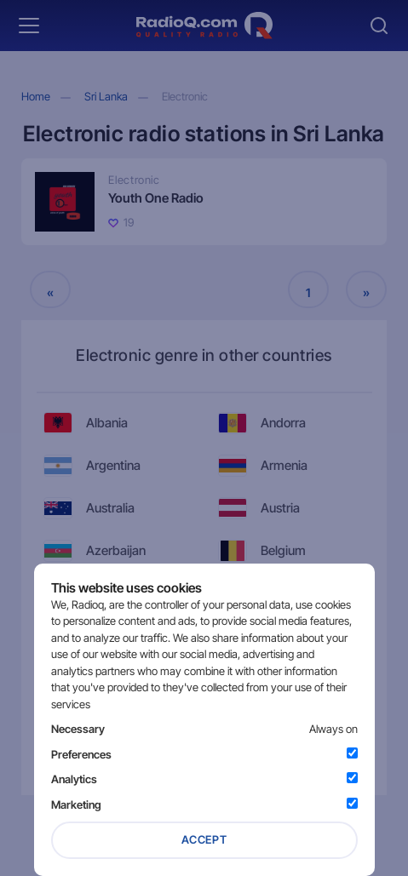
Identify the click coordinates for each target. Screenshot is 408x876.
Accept (204, 839)
